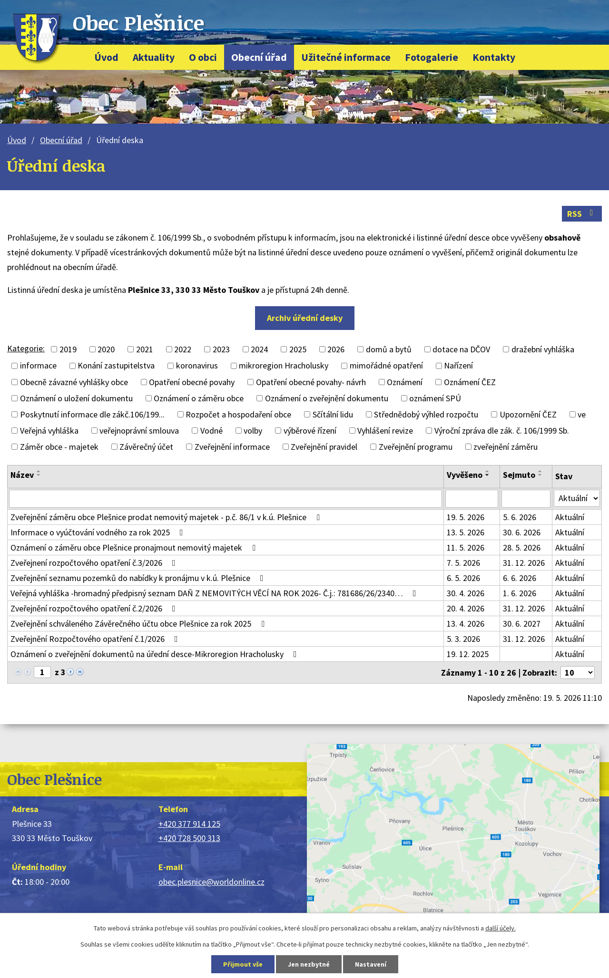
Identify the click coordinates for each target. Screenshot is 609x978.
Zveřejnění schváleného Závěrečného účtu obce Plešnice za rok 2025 (139, 623)
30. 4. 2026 (465, 593)
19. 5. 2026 (465, 517)
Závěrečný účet (146, 446)
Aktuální (569, 517)
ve (582, 414)
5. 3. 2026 (463, 638)
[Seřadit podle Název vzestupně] (39, 471)
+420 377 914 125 (189, 823)
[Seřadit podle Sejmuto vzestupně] (540, 471)
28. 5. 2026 (521, 547)
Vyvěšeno (464, 474)
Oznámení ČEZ (470, 382)
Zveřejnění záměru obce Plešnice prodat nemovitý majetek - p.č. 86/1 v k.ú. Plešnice (167, 517)
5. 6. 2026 (519, 517)
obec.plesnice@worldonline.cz (211, 881)
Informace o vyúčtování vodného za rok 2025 (98, 532)
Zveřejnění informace (232, 446)
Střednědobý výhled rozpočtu (426, 414)
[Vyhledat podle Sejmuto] (525, 499)
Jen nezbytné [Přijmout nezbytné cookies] (309, 964)
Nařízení (458, 365)
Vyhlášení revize (385, 430)
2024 (259, 349)
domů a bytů (389, 349)
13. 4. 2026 (465, 623)
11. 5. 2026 (465, 547)
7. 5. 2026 (463, 562)
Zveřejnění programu (415, 446)
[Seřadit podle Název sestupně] (39, 475)
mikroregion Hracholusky (283, 365)
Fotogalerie (431, 57)
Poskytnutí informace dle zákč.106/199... (92, 414)
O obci (203, 57)
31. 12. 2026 (524, 562)
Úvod (106, 57)
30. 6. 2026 (521, 532)
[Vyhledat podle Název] (225, 499)
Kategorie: (26, 348)
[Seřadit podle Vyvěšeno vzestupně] (487, 471)
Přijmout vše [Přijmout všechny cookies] (243, 964)
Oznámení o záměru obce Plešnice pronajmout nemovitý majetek (134, 547)
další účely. (500, 928)
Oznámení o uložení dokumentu (76, 398)
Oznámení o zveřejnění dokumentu (326, 398)
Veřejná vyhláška (49, 430)
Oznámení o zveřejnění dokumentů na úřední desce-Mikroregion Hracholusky (155, 654)
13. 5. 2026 (465, 532)
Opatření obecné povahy (192, 382)
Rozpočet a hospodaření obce (238, 414)
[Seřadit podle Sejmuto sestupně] (540, 475)
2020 (106, 349)
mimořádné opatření (386, 365)
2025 (297, 349)
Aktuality (154, 57)
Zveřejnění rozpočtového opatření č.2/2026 (94, 608)
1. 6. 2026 (519, 593)
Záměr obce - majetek (59, 446)
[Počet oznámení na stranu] (577, 672)
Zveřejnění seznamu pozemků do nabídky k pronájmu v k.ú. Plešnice (138, 577)
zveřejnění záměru (505, 446)
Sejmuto (519, 474)
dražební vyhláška (542, 349)
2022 (182, 349)
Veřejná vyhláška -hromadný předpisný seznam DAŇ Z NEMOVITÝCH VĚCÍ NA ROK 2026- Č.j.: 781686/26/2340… (215, 593)
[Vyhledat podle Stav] (577, 498)
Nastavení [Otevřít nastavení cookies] (370, 964)
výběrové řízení (310, 430)
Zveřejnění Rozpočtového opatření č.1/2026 (96, 638)
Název (22, 474)
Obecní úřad (259, 57)
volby (253, 430)
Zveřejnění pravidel (324, 446)
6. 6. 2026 (519, 577)
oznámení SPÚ (435, 398)
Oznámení (404, 382)
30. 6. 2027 (521, 623)
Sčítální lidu (333, 414)
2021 (144, 349)
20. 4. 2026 (465, 608)
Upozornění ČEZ (528, 414)
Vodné (211, 430)
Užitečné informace (346, 57)
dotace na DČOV (461, 349)
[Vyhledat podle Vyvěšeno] (471, 499)
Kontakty (493, 57)
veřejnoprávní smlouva (139, 430)
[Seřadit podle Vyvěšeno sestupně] (487, 475)
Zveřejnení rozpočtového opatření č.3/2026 (94, 562)
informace (38, 365)
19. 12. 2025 (468, 654)
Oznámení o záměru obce (199, 398)
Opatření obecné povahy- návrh (311, 382)
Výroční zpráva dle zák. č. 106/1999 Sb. (501, 430)
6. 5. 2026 (463, 577)
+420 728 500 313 (189, 838)
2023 (221, 349)
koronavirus (197, 365)
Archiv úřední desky (305, 317)
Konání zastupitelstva (116, 365)
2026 (335, 349)
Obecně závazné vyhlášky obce (74, 382)
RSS (582, 213)
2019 (68, 349)
